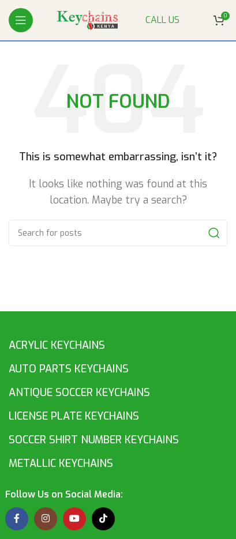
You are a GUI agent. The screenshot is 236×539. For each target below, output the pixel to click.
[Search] (118, 233)
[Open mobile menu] (21, 20)
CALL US (162, 20)
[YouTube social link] (74, 518)
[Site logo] (89, 19)
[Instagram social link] (45, 518)
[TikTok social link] (103, 518)
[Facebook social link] (16, 518)
